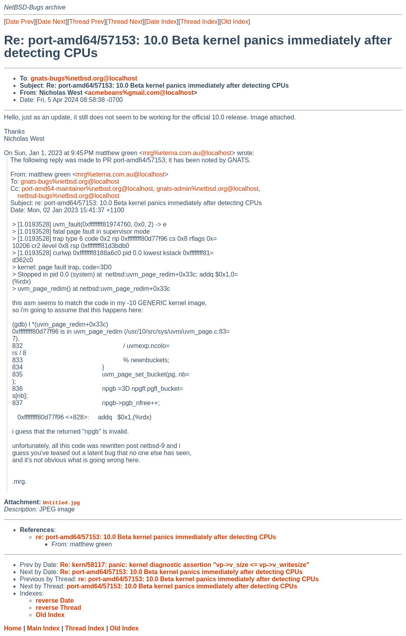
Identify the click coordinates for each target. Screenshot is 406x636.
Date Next (51, 21)
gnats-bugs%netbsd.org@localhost (84, 78)
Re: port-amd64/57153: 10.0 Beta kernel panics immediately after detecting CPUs (181, 572)
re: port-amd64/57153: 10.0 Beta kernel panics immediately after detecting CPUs (156, 537)
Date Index (161, 21)
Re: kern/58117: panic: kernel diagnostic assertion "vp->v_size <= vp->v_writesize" (184, 564)
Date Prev (20, 21)
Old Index (234, 21)
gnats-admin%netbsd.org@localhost (208, 188)
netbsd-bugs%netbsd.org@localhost (68, 195)
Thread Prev (86, 21)
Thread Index (199, 21)
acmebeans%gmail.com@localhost (140, 92)
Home (12, 628)
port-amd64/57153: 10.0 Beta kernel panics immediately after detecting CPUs (182, 586)
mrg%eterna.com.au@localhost (187, 153)
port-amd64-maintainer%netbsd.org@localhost (87, 188)
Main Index (43, 628)
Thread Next (124, 21)
